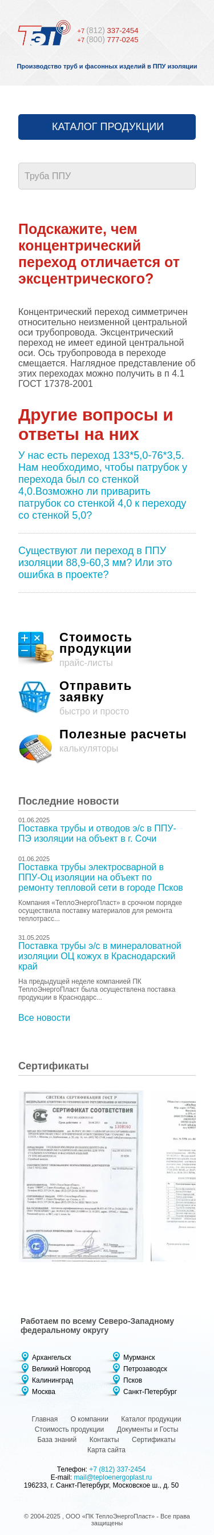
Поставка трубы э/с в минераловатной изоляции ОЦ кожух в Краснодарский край (99, 956)
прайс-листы (107, 650)
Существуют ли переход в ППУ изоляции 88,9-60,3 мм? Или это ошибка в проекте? (95, 562)
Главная (45, 1419)
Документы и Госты (148, 1429)
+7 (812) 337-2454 (117, 1469)
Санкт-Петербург (150, 1392)
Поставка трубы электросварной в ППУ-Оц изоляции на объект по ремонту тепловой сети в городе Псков (100, 877)
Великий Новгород (61, 1369)
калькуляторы (107, 746)
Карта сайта (106, 1450)
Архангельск (51, 1358)
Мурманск (139, 1358)
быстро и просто (107, 698)
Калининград (52, 1380)
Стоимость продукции (69, 1429)
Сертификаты (154, 1440)
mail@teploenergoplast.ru (113, 1477)
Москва (43, 1392)
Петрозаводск (145, 1369)
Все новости (44, 1018)
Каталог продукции (108, 126)
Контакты (104, 1440)
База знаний (56, 1440)
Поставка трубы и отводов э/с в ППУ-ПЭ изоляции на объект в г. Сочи (97, 833)
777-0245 (108, 39)
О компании (89, 1419)
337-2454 (108, 30)
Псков (132, 1380)
